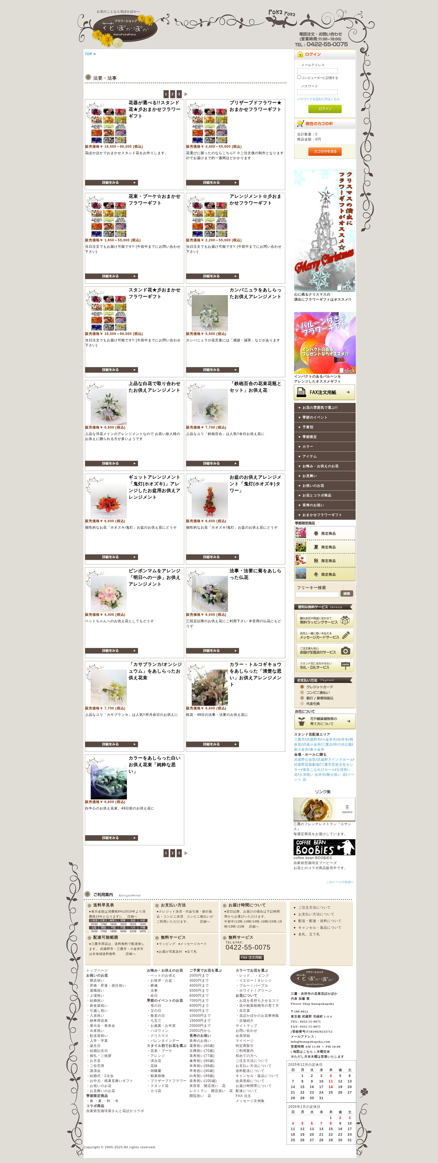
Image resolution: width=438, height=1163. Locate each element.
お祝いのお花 (313, 486)
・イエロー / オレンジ (254, 980)
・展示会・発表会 (100, 1026)
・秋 (106, 1101)
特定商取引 (245, 1046)
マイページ (245, 1041)
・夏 (98, 1101)
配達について (246, 1091)
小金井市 (329, 739)
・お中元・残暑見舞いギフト (109, 1081)
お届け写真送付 (170, 951)
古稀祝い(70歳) (202, 1051)
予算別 (307, 427)
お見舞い (309, 476)
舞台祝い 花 (336, 775)
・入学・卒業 (97, 1041)
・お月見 (93, 1061)
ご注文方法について (314, 907)
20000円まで (200, 1026)
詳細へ (132, 916)
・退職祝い (95, 990)
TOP (88, 54)
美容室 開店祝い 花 (208, 1086)
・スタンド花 (158, 1086)
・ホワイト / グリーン (254, 990)
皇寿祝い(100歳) (203, 1081)
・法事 (152, 990)
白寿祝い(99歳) (202, 1076)
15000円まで (200, 1021)
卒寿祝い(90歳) (202, 1071)
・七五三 (154, 1021)
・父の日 (154, 1011)
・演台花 (154, 1061)
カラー (307, 447)
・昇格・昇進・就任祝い (106, 985)
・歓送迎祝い (97, 1036)
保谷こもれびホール (319, 770)
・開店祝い (95, 980)
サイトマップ (246, 1026)
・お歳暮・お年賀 (161, 1026)
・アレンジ (156, 1056)
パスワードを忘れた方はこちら (318, 99)
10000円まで (200, 1016)
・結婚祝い (95, 1001)
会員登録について (250, 1081)
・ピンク (262, 975)
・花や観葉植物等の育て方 (257, 1006)
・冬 (115, 1101)
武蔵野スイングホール (335, 759)
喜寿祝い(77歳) (202, 1056)
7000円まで (199, 1001)
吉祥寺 (343, 739)
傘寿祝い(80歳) (202, 1061)
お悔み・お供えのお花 (320, 466)
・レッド (243, 975)
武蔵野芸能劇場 (306, 765)
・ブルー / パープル (252, 985)
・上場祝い (95, 995)
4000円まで (199, 985)
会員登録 (243, 1036)
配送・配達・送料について (320, 921)
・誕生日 (93, 1046)
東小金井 (317, 749)
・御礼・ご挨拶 (99, 1056)
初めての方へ (246, 1056)
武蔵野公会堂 (305, 759)
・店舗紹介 (245, 1021)
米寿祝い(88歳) (202, 1066)
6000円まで (199, 995)
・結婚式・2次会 (100, 1076)
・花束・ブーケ (159, 1051)
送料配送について (250, 1071)
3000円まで (199, 980)
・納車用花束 (97, 1021)
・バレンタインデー (163, 1041)
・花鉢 (152, 1066)
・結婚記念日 (97, 1051)
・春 (89, 1101)
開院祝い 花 (200, 1096)
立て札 (192, 951)
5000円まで (199, 990)
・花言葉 (243, 1011)
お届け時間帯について (254, 1086)
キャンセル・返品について (320, 928)
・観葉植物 (156, 1076)
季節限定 (309, 437)
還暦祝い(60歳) (202, 1046)
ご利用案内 (245, 1051)
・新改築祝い (97, 1006)
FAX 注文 (243, 1096)
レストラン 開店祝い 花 (211, 1091)
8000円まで (199, 1006)
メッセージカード (193, 943)
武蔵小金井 (312, 744)
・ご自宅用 (95, 1066)
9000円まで (199, 1011)
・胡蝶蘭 (154, 1071)
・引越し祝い (97, 1011)
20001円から (200, 1031)
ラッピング (167, 943)
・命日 (152, 995)
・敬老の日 (156, 1016)
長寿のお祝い (313, 505)
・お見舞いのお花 (100, 1091)
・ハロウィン (158, 1031)
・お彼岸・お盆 (159, 980)
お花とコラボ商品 (316, 495)
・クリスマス (158, 1036)
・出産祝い (95, 1031)
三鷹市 (299, 739)
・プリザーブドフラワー (167, 1081)
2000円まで (199, 975)
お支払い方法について (316, 914)
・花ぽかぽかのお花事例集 (257, 1016)
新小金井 (301, 749)
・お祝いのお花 (99, 1086)
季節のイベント (315, 417)
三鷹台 (327, 744)
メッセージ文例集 (250, 1101)
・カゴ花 (154, 1091)
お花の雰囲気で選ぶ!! (320, 408)
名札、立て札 (309, 934)
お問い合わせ (246, 1031)
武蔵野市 (313, 739)
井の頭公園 (343, 744)
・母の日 (154, 1006)
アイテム (309, 456)
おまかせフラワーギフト (322, 515)
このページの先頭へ (340, 882)
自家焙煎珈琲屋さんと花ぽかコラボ (115, 1111)
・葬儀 (152, 985)
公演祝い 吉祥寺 (312, 775)
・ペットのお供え (161, 975)
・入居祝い (95, 1016)
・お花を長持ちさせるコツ (257, 1001)
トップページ (97, 970)
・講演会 (93, 1071)
